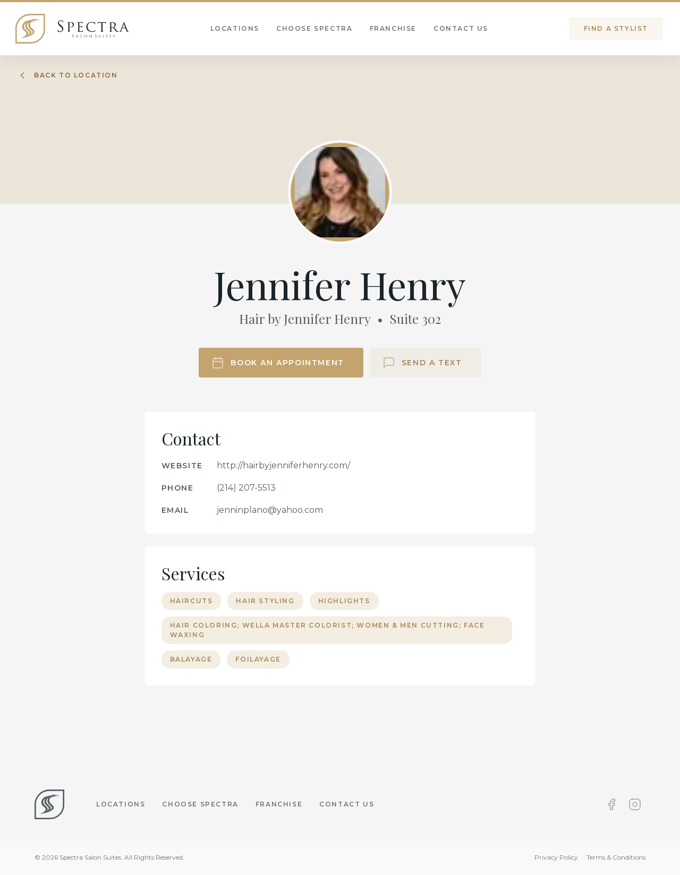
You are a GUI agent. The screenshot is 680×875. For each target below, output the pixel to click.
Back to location (67, 75)
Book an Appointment (277, 362)
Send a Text (422, 362)
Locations (120, 804)
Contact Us (346, 804)
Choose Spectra (200, 804)
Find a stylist (616, 28)
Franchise (279, 804)
